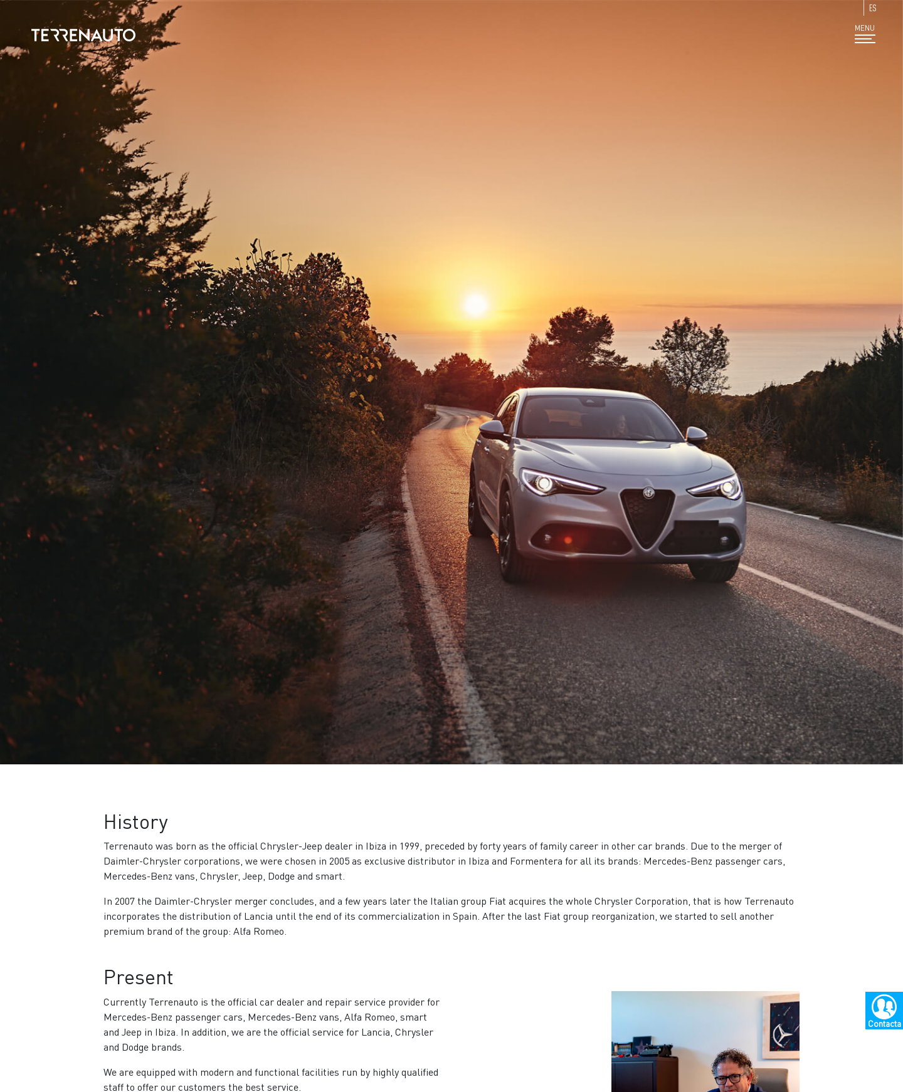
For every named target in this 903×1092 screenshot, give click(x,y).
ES (873, 8)
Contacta (884, 1023)
